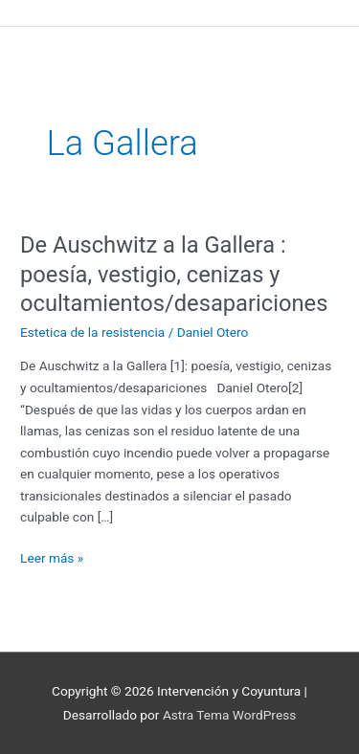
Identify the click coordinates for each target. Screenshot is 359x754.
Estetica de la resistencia (92, 332)
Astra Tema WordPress (229, 714)
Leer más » (51, 556)
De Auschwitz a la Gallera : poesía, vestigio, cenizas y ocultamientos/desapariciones (173, 275)
